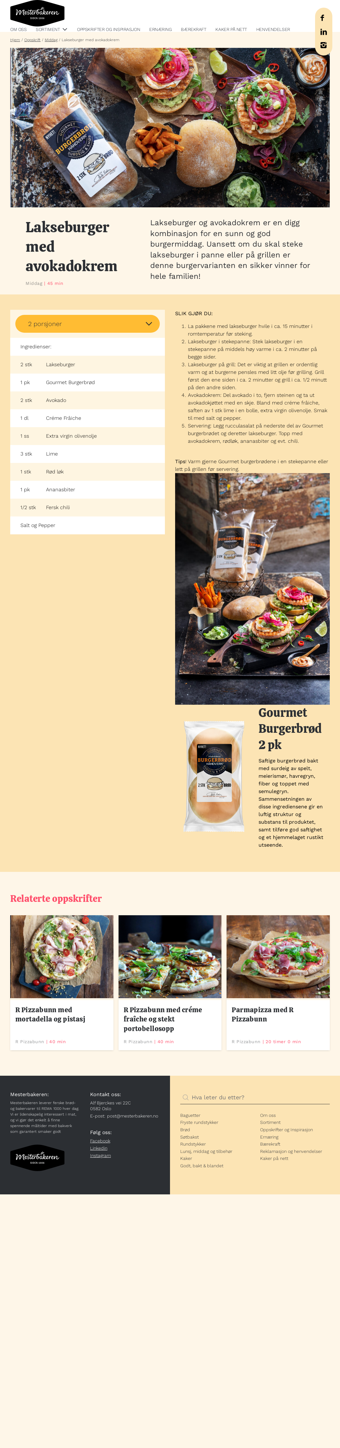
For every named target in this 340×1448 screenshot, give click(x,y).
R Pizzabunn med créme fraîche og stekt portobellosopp (163, 1019)
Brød (185, 1129)
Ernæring (160, 29)
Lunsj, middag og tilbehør (206, 1151)
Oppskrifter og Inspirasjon (108, 29)
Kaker (186, 1158)
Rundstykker (193, 1144)
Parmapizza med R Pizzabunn (262, 1014)
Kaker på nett (231, 29)
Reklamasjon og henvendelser (291, 1151)
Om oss (18, 29)
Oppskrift (32, 40)
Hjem (15, 40)
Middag (51, 40)
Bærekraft (193, 29)
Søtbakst (189, 1137)
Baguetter (190, 1115)
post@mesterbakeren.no (132, 1115)
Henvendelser (273, 29)
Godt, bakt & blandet (201, 1165)
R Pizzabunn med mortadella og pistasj (50, 1014)
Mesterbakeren (37, 13)
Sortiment (48, 29)
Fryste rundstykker (199, 1122)
